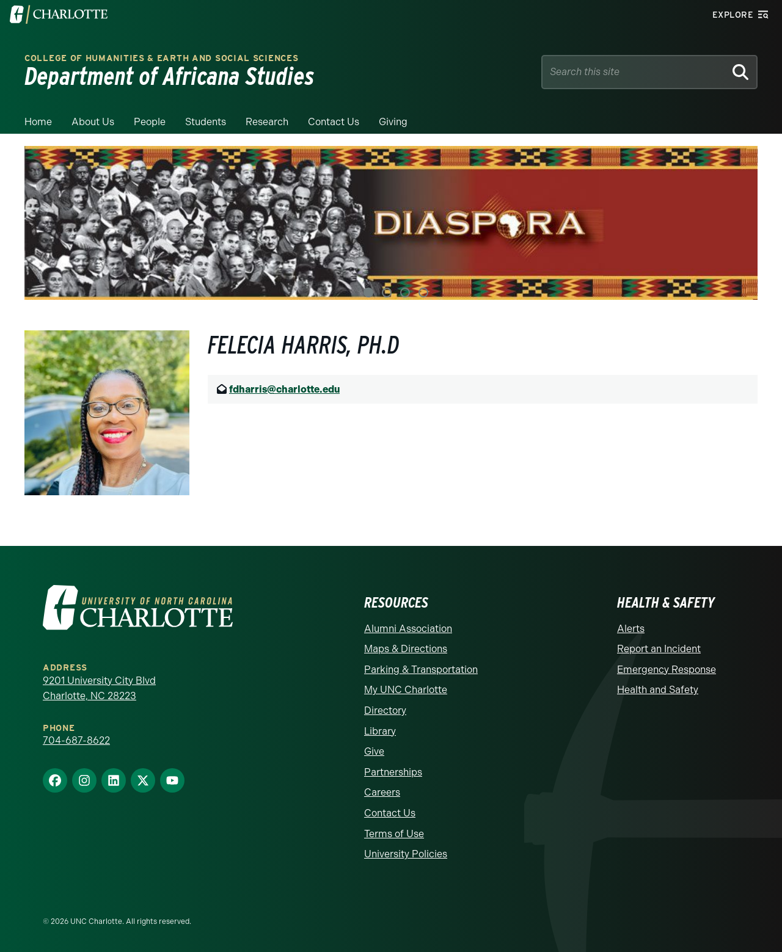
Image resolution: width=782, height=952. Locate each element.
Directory (385, 710)
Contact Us (333, 122)
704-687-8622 (76, 740)
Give (374, 751)
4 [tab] (423, 292)
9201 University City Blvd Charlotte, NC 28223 (99, 688)
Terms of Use (394, 834)
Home (38, 122)
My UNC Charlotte (405, 690)
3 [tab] (405, 292)
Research (267, 122)
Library (380, 731)
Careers (382, 792)
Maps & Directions (405, 649)
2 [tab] (387, 292)
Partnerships (393, 772)
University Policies (405, 854)
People (150, 122)
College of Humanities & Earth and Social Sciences (161, 58)
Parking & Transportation (421, 669)
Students (205, 122)
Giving (393, 122)
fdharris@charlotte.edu (284, 389)
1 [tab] (368, 292)
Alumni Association (408, 628)
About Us (92, 122)
